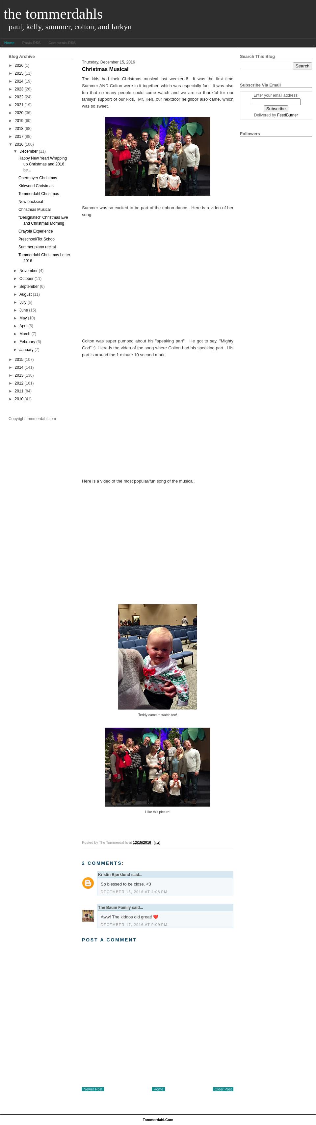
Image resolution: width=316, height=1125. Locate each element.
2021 (19, 105)
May (23, 318)
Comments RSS (62, 43)
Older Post (223, 1089)
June (23, 310)
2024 (19, 81)
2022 (19, 97)
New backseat (30, 201)
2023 (19, 89)
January (26, 349)
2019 (19, 120)
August (25, 294)
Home (9, 43)
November (28, 270)
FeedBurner (287, 115)
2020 (19, 113)
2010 (19, 399)
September (29, 286)
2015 (19, 359)
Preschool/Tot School (37, 239)
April (23, 326)
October (26, 278)
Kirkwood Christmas (36, 186)
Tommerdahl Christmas (38, 193)
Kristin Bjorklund (114, 874)
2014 (19, 367)
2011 (19, 391)
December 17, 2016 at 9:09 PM (134, 925)
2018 (19, 128)
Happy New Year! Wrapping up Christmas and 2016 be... (42, 164)
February (27, 341)
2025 (19, 73)
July (22, 302)
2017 (19, 136)
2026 (19, 65)
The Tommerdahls (53, 14)
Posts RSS (31, 43)
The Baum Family (114, 907)
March (24, 334)
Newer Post (93, 1089)
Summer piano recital (37, 247)
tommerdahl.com (158, 1120)
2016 (19, 144)
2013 (19, 375)
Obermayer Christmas (37, 178)
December (28, 151)
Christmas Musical (34, 209)
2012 (19, 383)
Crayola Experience (35, 231)
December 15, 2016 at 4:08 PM (134, 892)
